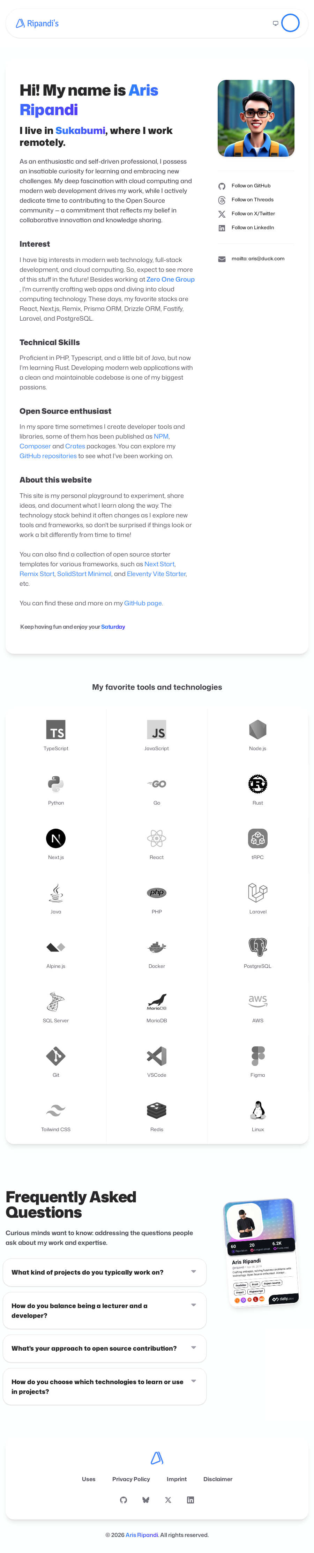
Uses (89, 1479)
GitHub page (143, 602)
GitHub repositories (48, 455)
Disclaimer (217, 1479)
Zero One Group (171, 279)
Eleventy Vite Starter (156, 573)
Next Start (159, 563)
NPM (161, 436)
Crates (75, 445)
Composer (35, 445)
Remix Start (37, 573)
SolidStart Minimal (84, 573)
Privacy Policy (131, 1479)
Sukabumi (80, 130)
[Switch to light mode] (275, 23)
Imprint (177, 1479)
